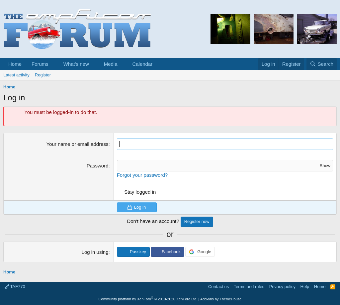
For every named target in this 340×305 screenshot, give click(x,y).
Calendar (142, 64)
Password (98, 165)
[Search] (321, 64)
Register (43, 74)
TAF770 (15, 286)
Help (304, 286)
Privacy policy (282, 286)
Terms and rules (249, 286)
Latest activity (16, 74)
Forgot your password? (142, 175)
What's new (76, 64)
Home (15, 64)
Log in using (95, 252)
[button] (53, 64)
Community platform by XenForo (148, 299)
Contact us (218, 286)
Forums (40, 64)
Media (111, 64)
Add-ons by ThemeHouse (221, 299)
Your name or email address (77, 144)
